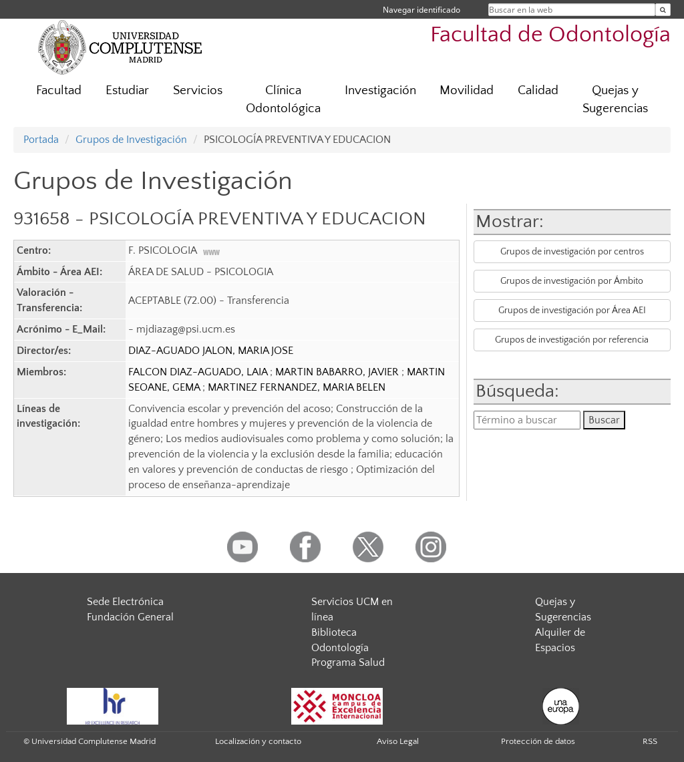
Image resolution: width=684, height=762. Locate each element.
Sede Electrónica (125, 602)
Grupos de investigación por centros (572, 251)
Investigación (380, 90)
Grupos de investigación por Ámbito (571, 281)
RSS (650, 741)
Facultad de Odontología (550, 35)
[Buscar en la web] (663, 9)
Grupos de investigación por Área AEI (572, 310)
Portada (41, 140)
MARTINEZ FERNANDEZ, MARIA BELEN (296, 387)
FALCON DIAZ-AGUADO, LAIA (199, 372)
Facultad (58, 90)
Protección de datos (538, 741)
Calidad (538, 90)
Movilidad (467, 90)
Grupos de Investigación (131, 140)
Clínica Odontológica (283, 99)
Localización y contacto (258, 741)
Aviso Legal (398, 741)
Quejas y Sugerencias (615, 99)
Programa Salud (348, 662)
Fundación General (130, 617)
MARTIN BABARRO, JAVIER (338, 372)
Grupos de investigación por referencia (572, 340)
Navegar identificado (421, 9)
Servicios (197, 90)
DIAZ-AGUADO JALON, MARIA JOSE (210, 351)
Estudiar (127, 90)
